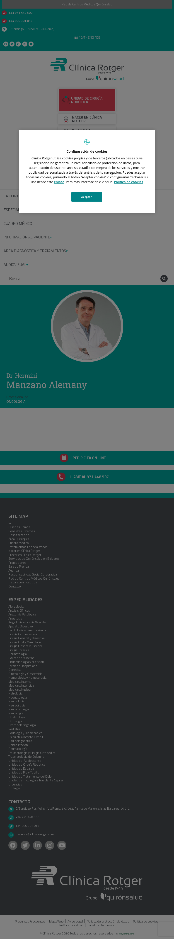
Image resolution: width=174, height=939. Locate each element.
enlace (59, 182)
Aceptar (86, 196)
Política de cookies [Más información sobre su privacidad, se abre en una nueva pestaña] (128, 182)
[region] (87, 171)
